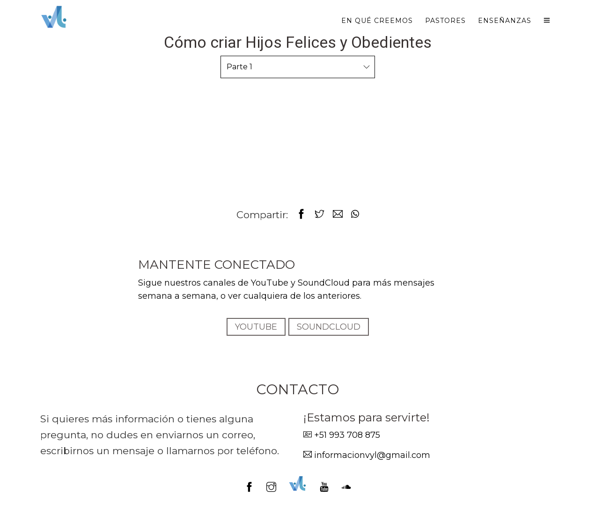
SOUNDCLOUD (328, 327)
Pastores (445, 20)
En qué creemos (377, 20)
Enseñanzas (504, 20)
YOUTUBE (256, 327)
